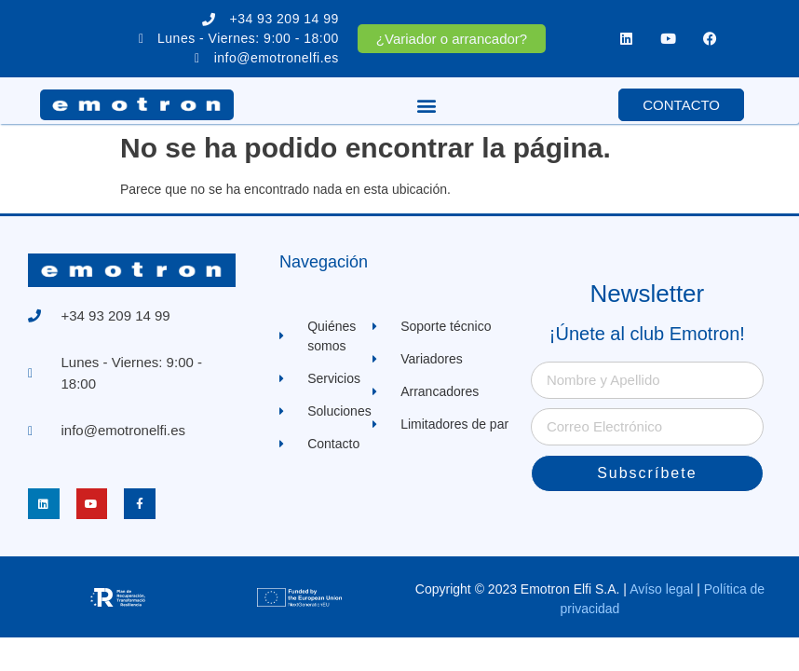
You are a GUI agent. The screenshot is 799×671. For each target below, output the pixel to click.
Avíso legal (661, 589)
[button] (426, 104)
